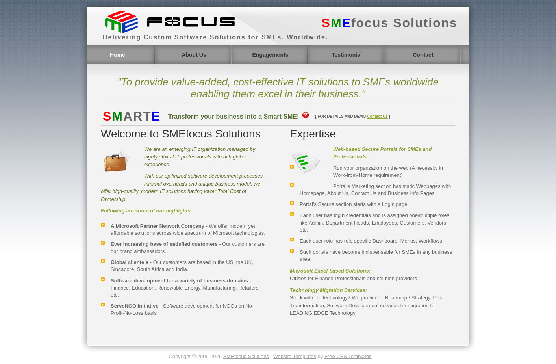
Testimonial (347, 55)
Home (117, 55)
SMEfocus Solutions (246, 356)
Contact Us (377, 116)
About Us (194, 55)
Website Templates (294, 356)
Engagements (270, 55)
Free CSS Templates (348, 356)
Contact (423, 55)
